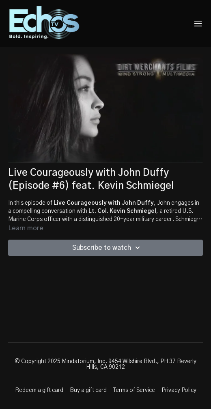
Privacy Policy (178, 390)
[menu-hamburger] (198, 24)
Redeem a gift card (39, 390)
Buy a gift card (88, 390)
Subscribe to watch (107, 248)
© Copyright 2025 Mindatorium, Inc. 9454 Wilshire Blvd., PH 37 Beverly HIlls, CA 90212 (105, 364)
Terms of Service (134, 390)
